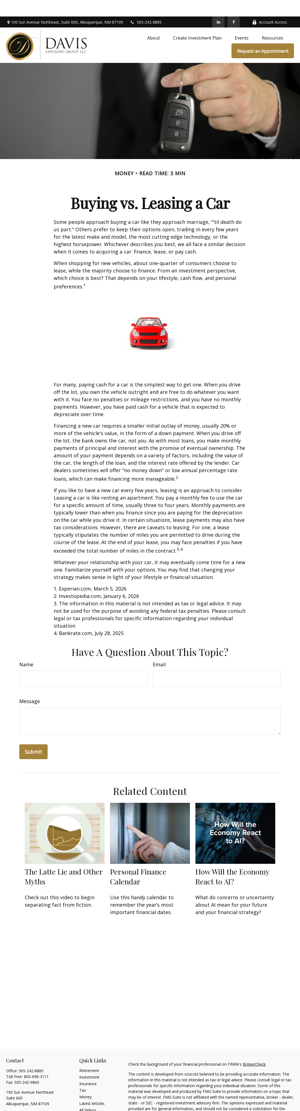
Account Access (269, 5)
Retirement (89, 1054)
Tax (82, 1073)
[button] (153, 21)
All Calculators (91, 1100)
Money (85, 1080)
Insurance (88, 1067)
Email (159, 648)
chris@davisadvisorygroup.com (33, 1096)
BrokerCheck (254, 1047)
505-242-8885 (146, 5)
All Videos (87, 1093)
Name (26, 648)
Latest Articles (92, 1087)
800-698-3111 (36, 1060)
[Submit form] (33, 735)
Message (29, 684)
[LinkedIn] (218, 5)
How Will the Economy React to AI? (232, 860)
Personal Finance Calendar (138, 860)
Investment (89, 1060)
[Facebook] (233, 5)
